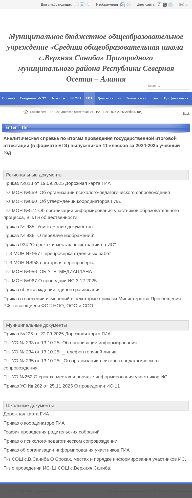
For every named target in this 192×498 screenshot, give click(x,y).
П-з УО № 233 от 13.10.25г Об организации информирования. (70, 342)
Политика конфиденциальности (129, 491)
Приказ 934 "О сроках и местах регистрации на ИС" (59, 244)
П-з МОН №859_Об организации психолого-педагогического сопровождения (86, 192)
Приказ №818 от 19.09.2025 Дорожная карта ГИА (57, 183)
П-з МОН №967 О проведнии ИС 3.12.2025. (50, 280)
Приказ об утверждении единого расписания (52, 289)
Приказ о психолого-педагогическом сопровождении (60, 441)
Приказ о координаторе (28, 423)
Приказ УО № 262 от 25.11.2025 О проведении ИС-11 (61, 386)
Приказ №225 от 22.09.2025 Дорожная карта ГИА (57, 333)
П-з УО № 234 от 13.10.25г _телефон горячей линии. (60, 351)
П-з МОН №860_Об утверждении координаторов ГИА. (62, 201)
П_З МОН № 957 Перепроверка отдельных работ (57, 253)
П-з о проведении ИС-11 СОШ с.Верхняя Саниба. (57, 468)
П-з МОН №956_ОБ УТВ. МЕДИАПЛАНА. (48, 271)
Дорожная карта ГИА (26, 413)
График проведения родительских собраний (51, 431)
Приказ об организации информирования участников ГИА (66, 450)
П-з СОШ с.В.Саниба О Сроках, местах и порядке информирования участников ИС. (94, 459)
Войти (183, 4)
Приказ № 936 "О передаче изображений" (49, 235)
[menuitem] (9, 98)
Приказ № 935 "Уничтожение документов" (48, 226)
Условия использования (174, 491)
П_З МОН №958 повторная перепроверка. (49, 262)
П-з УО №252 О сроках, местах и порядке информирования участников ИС (85, 376)
